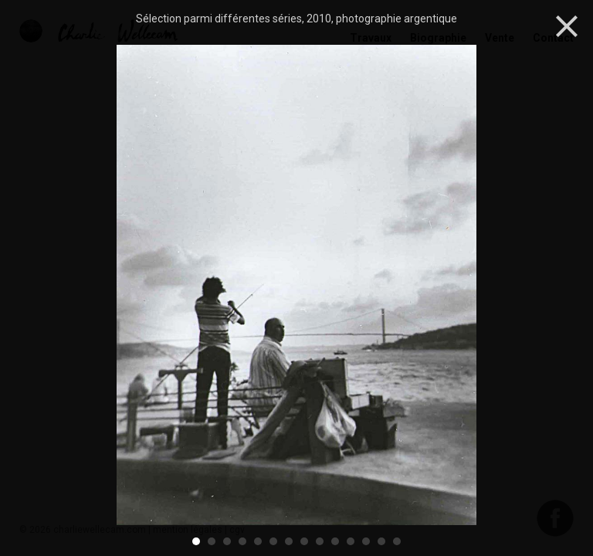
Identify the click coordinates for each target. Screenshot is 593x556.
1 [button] (197, 541)
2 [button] (212, 541)
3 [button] (227, 541)
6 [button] (274, 541)
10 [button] (336, 541)
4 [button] (243, 541)
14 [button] (397, 541)
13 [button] (382, 541)
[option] (296, 286)
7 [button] (289, 541)
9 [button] (320, 541)
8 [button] (305, 541)
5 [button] (258, 541)
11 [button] (351, 541)
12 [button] (366, 541)
